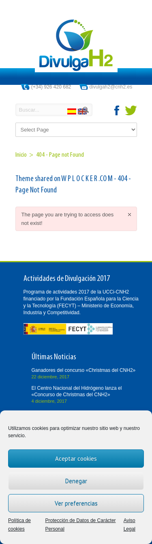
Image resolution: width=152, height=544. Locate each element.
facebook (117, 110)
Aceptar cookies (76, 458)
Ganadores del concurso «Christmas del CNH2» (84, 370)
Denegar (76, 481)
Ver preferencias (76, 503)
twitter (131, 110)
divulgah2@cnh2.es (111, 87)
